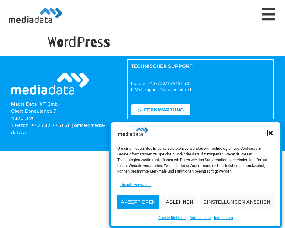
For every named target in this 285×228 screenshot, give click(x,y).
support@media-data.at (168, 89)
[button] (271, 133)
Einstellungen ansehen (237, 202)
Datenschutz (200, 218)
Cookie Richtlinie (172, 218)
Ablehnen (179, 202)
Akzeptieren (138, 202)
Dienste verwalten (135, 184)
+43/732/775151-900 (169, 83)
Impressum (223, 218)
